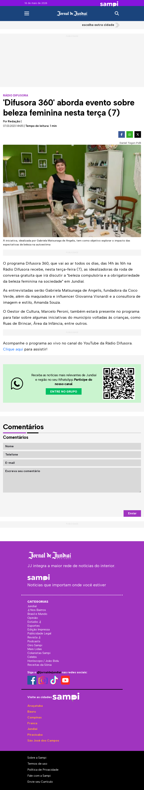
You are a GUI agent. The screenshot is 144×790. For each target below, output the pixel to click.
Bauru (31, 711)
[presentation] (112, 501)
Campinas (34, 717)
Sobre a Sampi (36, 757)
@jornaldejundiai (49, 672)
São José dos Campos (43, 740)
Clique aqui (13, 349)
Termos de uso (37, 763)
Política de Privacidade (42, 769)
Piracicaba (35, 734)
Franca (32, 723)
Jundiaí (32, 729)
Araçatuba (35, 706)
